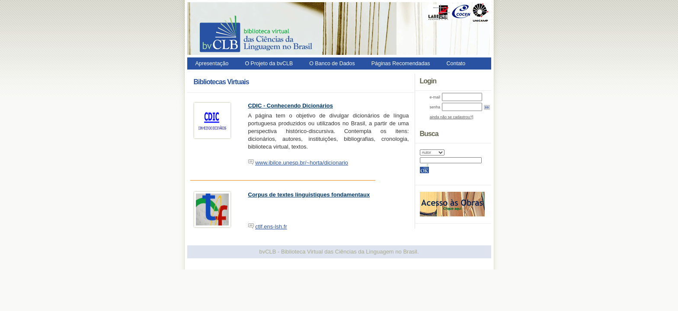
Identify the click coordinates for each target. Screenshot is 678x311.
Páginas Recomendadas (400, 63)
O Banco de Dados (332, 63)
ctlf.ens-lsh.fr (271, 226)
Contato (456, 63)
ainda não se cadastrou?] (451, 117)
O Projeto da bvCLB (269, 63)
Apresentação (212, 63)
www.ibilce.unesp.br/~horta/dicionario (301, 162)
